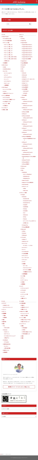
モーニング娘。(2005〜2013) (10, 58)
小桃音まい (6, 105)
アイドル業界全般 (6, 95)
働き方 (23, 305)
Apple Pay (24, 40)
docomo (5, 329)
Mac (22, 170)
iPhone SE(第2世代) (27, 136)
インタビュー (5, 107)
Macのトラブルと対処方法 (28, 182)
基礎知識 (6, 85)
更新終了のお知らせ (19, 4)
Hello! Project (5, 36)
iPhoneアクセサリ (26, 160)
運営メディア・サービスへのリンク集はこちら (20, 386)
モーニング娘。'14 (8, 44)
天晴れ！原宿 (5, 109)
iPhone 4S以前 (26, 111)
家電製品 (23, 284)
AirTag (23, 38)
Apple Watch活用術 (27, 58)
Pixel (25, 216)
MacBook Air (26, 176)
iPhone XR (25, 146)
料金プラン (7, 337)
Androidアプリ (27, 202)
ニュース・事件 (7, 103)
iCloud (23, 66)
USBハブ (24, 239)
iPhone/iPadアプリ (27, 154)
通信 (3, 323)
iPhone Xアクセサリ (28, 144)
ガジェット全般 (23, 192)
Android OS (26, 198)
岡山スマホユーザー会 (26, 319)
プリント (4, 309)
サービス (3, 301)
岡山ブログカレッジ (25, 321)
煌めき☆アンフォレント (8, 93)
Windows (25, 235)
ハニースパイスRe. (7, 89)
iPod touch (24, 166)
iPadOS (25, 93)
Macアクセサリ (26, 180)
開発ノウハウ (24, 309)
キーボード (25, 247)
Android (24, 196)
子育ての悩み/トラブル (27, 331)
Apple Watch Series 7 (27, 54)
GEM (5, 67)
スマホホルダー (26, 251)
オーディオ (25, 243)
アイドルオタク (7, 97)
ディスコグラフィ (8, 77)
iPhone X (25, 142)
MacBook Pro (27, 178)
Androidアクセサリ (28, 200)
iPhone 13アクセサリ (28, 109)
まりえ (5, 91)
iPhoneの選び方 (26, 164)
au (4, 325)
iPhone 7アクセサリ (28, 130)
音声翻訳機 (25, 273)
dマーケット (7, 333)
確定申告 (4, 321)
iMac (25, 188)
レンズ (23, 296)
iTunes (23, 168)
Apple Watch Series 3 (27, 46)
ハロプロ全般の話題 (8, 40)
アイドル (3, 34)
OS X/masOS (25, 184)
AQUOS (25, 204)
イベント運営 (23, 317)
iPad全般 (24, 95)
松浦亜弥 (5, 62)
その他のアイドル (7, 101)
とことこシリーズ (25, 313)
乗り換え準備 (7, 348)
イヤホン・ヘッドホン (28, 245)
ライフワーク (23, 323)
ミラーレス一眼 (25, 294)
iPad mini (25, 75)
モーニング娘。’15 (8, 46)
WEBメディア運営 (24, 311)
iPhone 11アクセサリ (28, 101)
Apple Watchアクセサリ (28, 56)
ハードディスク (26, 257)
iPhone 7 (25, 128)
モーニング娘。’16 (8, 48)
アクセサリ (24, 237)
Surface (24, 233)
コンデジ (23, 292)
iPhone (23, 97)
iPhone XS (25, 150)
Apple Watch (24, 42)
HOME (2, 454)
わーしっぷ (7, 83)
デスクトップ (25, 186)
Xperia (25, 218)
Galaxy (25, 208)
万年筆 (23, 282)
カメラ (21, 286)
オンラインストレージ (8, 307)
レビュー (6, 346)
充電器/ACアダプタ (28, 271)
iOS (22, 68)
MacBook (25, 172)
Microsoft (24, 229)
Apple (21, 36)
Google (23, 194)
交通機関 (4, 313)
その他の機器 (25, 253)
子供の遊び (25, 327)
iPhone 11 (25, 99)
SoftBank (6, 340)
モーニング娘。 (7, 42)
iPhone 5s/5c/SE (26, 115)
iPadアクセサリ (26, 81)
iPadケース (25, 83)
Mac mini (26, 190)
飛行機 (5, 317)
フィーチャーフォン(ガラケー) (30, 220)
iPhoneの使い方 (26, 162)
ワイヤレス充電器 (27, 269)
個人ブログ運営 (25, 315)
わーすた (5, 71)
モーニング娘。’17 (8, 50)
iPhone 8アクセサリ (28, 134)
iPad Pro (24, 77)
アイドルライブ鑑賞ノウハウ (9, 99)
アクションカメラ (25, 288)
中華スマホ (26, 222)
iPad (23, 71)
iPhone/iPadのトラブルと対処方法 (29, 157)
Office (24, 231)
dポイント (7, 331)
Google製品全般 (26, 227)
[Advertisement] (19, 434)
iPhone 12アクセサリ (28, 105)
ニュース (6, 79)
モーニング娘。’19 (8, 54)
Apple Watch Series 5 (27, 50)
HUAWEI (26, 210)
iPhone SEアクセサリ (28, 117)
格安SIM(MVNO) (7, 344)
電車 (5, 315)
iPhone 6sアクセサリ (28, 126)
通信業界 (5, 352)
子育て (24, 329)
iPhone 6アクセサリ (28, 122)
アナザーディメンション (17, 457)
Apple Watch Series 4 (27, 48)
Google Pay (25, 225)
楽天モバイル (6, 350)
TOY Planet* (5, 87)
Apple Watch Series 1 (27, 44)
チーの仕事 (21, 301)
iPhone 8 (25, 132)
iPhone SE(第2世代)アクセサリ (30, 139)
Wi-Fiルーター (25, 241)
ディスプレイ (25, 255)
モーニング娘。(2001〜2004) (10, 56)
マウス (24, 261)
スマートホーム (25, 280)
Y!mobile (7, 342)
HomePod (24, 64)
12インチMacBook (27, 174)
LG (24, 212)
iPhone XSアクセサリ (28, 152)
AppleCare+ (24, 60)
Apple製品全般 (25, 62)
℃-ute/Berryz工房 (7, 38)
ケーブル (25, 265)
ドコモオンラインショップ (10, 335)
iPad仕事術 (25, 89)
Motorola (26, 214)
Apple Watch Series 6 (27, 52)
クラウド (4, 303)
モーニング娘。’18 (8, 52)
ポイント (4, 311)
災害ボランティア (25, 307)
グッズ (6, 75)
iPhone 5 (25, 113)
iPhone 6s (25, 124)
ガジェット (21, 34)
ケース (24, 249)
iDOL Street (5, 65)
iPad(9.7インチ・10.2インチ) (28, 79)
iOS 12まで (26, 91)
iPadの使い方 (25, 85)
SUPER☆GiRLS (7, 69)
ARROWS (26, 206)
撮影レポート (24, 298)
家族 (22, 325)
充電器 (24, 263)
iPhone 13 (25, 107)
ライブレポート (8, 81)
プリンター (25, 259)
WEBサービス (6, 305)
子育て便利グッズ (26, 333)
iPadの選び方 (25, 87)
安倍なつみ (7, 60)
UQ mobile (7, 327)
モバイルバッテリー (28, 267)
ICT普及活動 (22, 303)
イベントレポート (8, 73)
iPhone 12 (25, 103)
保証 (3, 319)
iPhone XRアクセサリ (28, 148)
